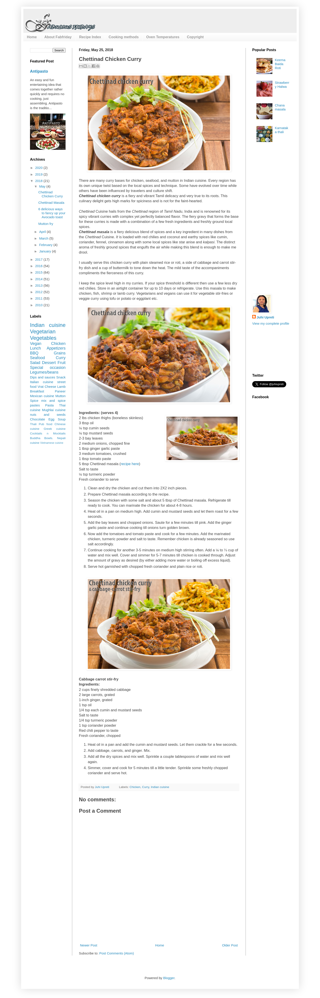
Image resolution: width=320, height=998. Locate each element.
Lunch (35, 348)
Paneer (60, 391)
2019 (39, 174)
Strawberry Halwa (282, 84)
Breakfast (37, 391)
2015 (39, 272)
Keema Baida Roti (280, 64)
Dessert (49, 362)
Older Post (230, 945)
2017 (39, 259)
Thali (33, 424)
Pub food (45, 424)
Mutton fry (45, 224)
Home (32, 37)
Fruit (62, 362)
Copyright (195, 37)
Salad (35, 362)
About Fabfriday (58, 37)
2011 (39, 298)
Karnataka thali (281, 130)
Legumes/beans (44, 372)
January (45, 251)
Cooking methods (124, 37)
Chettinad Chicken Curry (50, 194)
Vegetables (43, 338)
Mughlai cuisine (54, 410)
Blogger (168, 978)
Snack (61, 377)
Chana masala (280, 107)
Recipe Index (90, 37)
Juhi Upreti (265, 317)
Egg (51, 419)
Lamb (61, 386)
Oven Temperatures (162, 37)
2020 (39, 168)
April (43, 232)
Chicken (135, 787)
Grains (60, 353)
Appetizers (56, 348)
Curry (145, 787)
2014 (39, 279)
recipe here (130, 464)
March (44, 238)
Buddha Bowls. (41, 438)
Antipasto (39, 71)
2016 (39, 266)
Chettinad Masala (51, 202)
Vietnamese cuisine (51, 442)
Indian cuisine (160, 787)
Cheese (50, 386)
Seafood (37, 358)
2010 (39, 305)
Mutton (60, 396)
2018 (39, 181)
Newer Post (88, 945)
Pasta (49, 405)
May (42, 186)
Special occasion (48, 367)
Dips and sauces (42, 377)
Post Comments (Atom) (116, 953)
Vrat (41, 386)
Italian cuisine (41, 382)
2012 (39, 292)
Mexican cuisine (42, 396)
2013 (39, 285)
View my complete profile (270, 323)
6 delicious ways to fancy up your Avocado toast (52, 213)
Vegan (35, 343)
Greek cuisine (55, 428)
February (46, 245)
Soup (62, 419)
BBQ (34, 353)
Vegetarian (43, 331)
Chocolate (37, 419)
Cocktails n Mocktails (48, 433)
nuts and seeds (48, 414)
